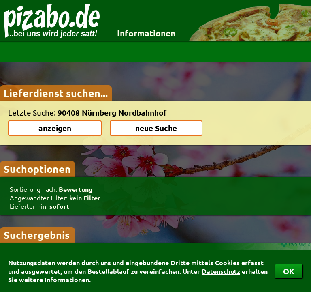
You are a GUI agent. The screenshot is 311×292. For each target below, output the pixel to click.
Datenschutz (221, 271)
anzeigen (54, 128)
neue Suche (156, 128)
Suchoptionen (37, 168)
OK (288, 271)
